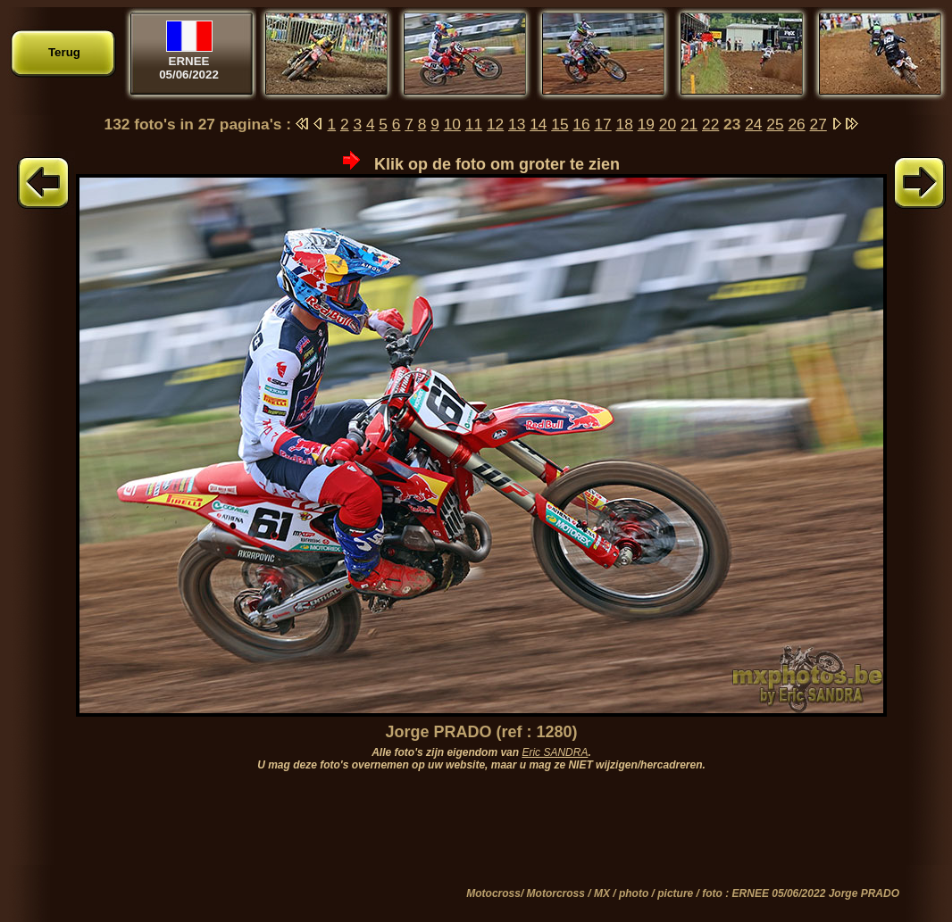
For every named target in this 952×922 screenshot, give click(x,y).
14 (538, 124)
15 (559, 124)
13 (516, 124)
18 (624, 124)
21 (689, 124)
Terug (64, 52)
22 (710, 124)
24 (753, 124)
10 (452, 124)
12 (495, 124)
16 (580, 124)
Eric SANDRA (555, 752)
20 (667, 124)
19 (646, 124)
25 (774, 124)
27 (818, 124)
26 (796, 124)
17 (602, 124)
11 (473, 124)
